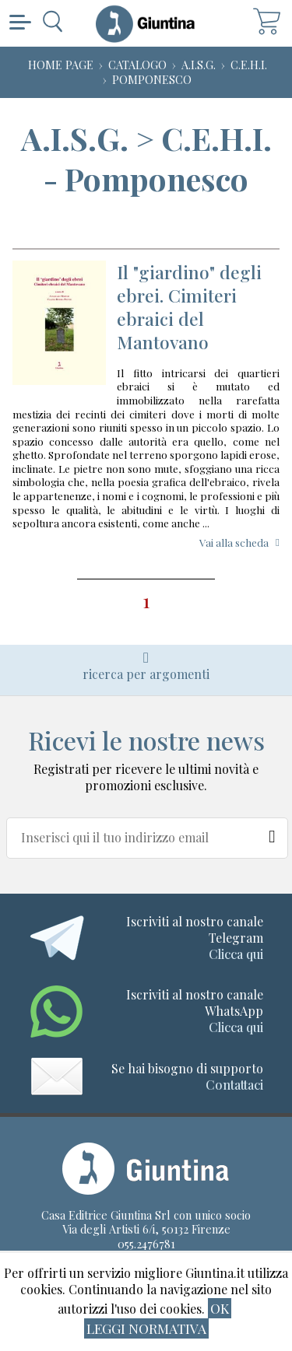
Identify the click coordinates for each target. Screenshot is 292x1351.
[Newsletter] (273, 833)
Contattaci (234, 1084)
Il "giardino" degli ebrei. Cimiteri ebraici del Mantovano (189, 307)
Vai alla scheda (234, 542)
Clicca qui (236, 954)
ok (219, 1308)
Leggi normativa (146, 1328)
